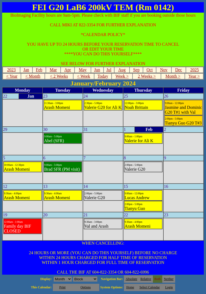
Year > (194, 76)
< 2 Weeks (59, 76)
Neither (169, 279)
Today (102, 76)
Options (85, 287)
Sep (136, 69)
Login (169, 287)
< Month (33, 76)
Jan (26, 69)
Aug (122, 69)
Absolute (131, 279)
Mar (53, 69)
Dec (178, 69)
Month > (173, 76)
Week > (122, 76)
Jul (108, 69)
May (83, 69)
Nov (164, 69)
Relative (146, 279)
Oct (149, 69)
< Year (11, 76)
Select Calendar (149, 287)
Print (62, 287)
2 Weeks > (147, 76)
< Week (83, 76)
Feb (39, 69)
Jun (97, 69)
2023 (11, 69)
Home (130, 287)
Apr (67, 69)
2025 (194, 69)
